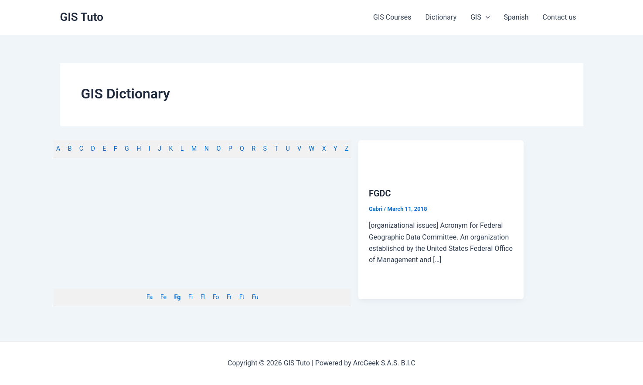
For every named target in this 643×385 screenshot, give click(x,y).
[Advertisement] (202, 223)
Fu (255, 297)
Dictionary (441, 17)
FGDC (380, 193)
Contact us (559, 17)
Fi (190, 297)
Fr (229, 297)
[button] (485, 17)
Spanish (516, 17)
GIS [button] (480, 17)
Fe (163, 297)
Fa (149, 297)
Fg (177, 297)
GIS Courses (392, 17)
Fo (215, 297)
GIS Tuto (82, 17)
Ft (241, 297)
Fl (202, 297)
